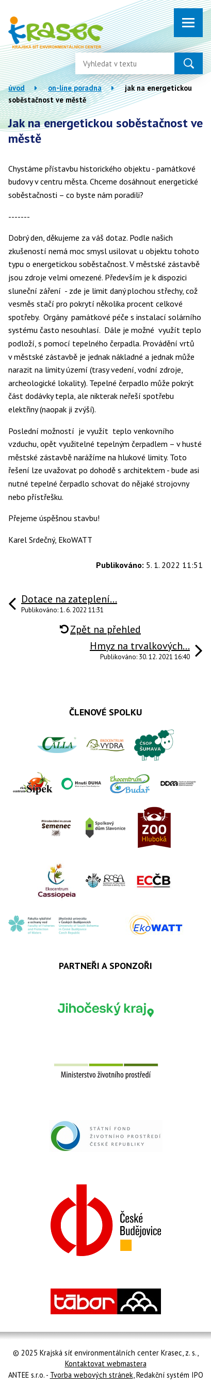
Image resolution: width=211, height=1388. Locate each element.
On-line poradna (75, 88)
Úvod (16, 88)
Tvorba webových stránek (91, 1375)
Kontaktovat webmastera (106, 1363)
